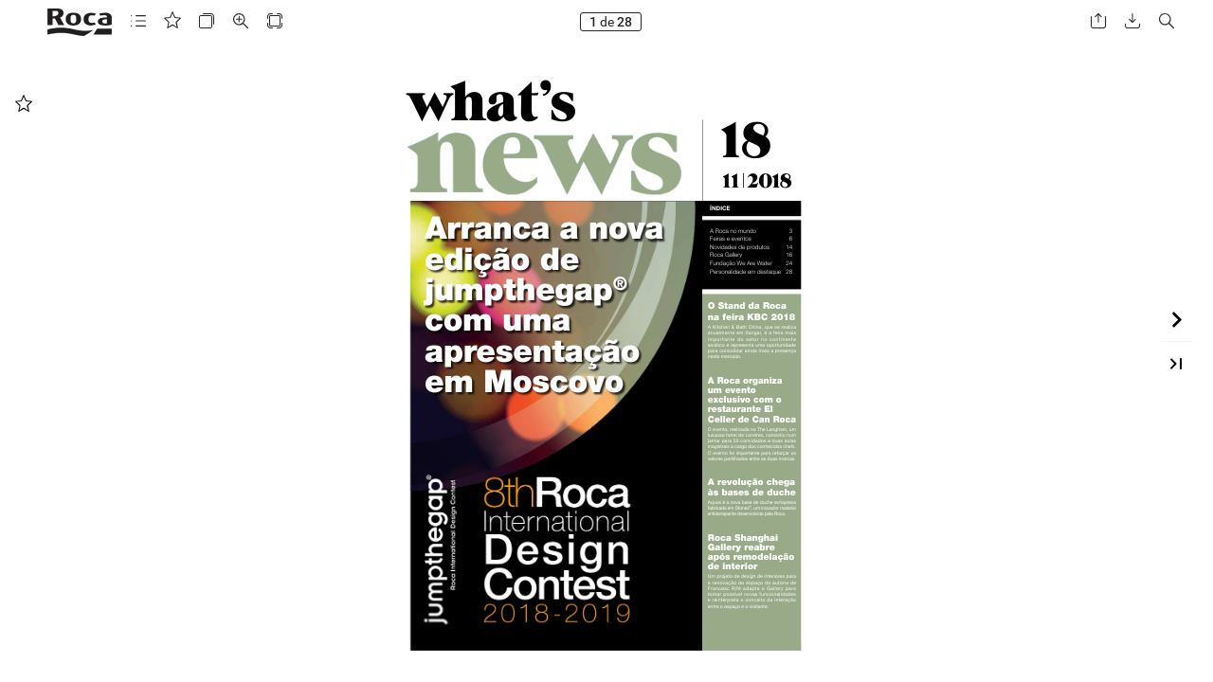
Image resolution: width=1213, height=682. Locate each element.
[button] (138, 21)
